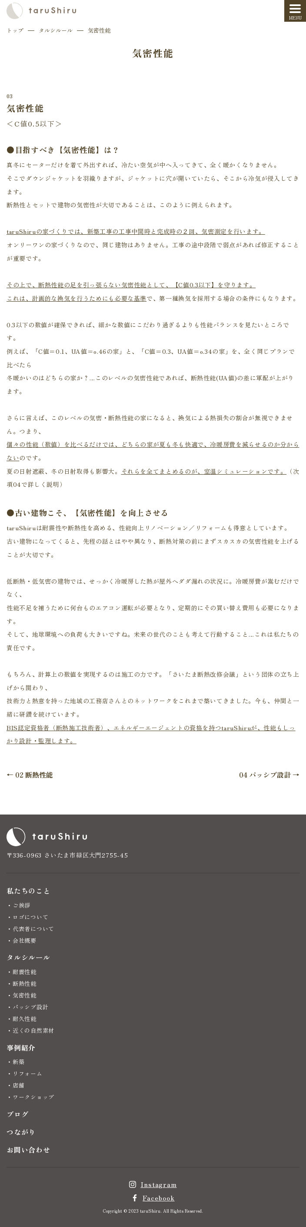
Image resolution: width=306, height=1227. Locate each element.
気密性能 (25, 995)
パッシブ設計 (31, 1007)
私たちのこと (28, 890)
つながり (21, 1132)
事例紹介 (21, 1047)
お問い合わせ (28, 1149)
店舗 (19, 1085)
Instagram (158, 1183)
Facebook (158, 1197)
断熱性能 (25, 983)
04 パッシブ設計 (265, 774)
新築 (19, 1061)
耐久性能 (25, 1018)
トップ (15, 30)
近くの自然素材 (33, 1030)
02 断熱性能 (34, 774)
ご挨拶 (21, 905)
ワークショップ (33, 1097)
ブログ (17, 1114)
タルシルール (56, 30)
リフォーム (28, 1073)
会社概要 (25, 940)
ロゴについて (31, 917)
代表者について (33, 928)
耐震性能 (25, 972)
